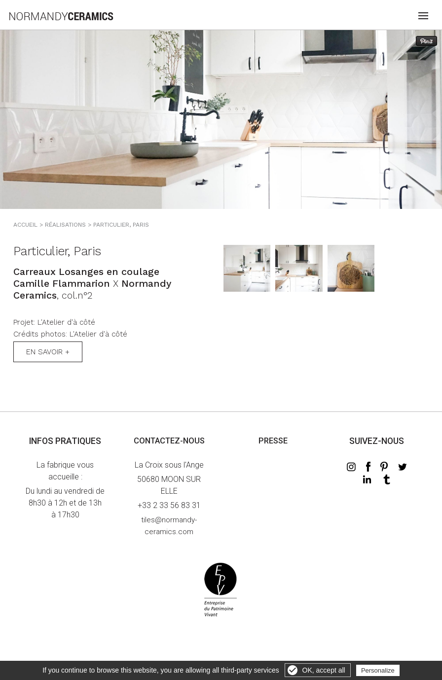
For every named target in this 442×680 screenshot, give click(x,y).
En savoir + (48, 351)
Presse (273, 440)
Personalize (378, 670)
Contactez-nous (169, 440)
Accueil (25, 224)
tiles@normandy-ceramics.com (169, 525)
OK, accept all (323, 670)
